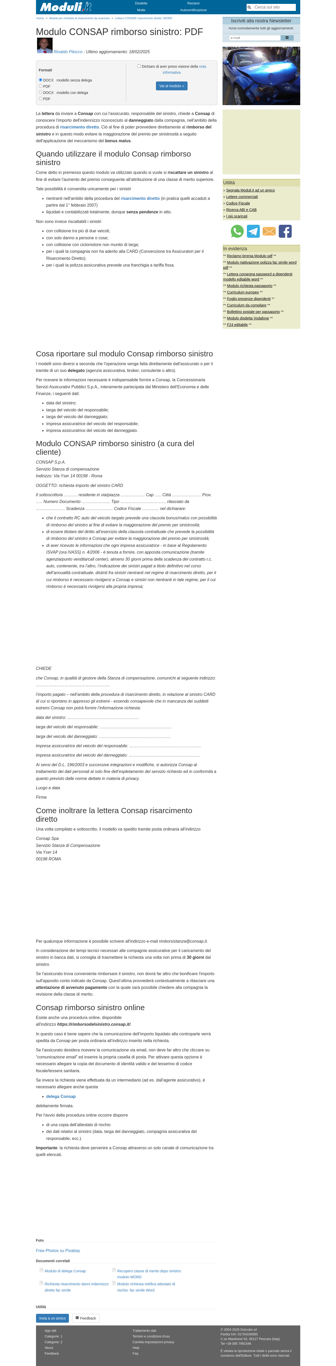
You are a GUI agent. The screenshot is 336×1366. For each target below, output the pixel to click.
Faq (135, 1353)
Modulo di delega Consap (65, 1271)
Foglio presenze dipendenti (248, 299)
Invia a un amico (52, 1318)
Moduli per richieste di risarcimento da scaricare (79, 18)
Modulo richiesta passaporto (249, 286)
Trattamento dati (144, 1331)
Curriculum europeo (243, 292)
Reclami (193, 3)
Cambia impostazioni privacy (153, 1342)
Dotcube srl (248, 1329)
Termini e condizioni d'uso (151, 1336)
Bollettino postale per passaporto (253, 312)
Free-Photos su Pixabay (58, 1250)
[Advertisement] (126, 307)
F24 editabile (237, 325)
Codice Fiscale (238, 203)
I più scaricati (236, 216)
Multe (141, 10)
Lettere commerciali (242, 197)
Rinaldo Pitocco (68, 52)
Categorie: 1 (53, 1336)
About (49, 1348)
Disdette (141, 3)
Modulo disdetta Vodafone (248, 318)
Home (40, 18)
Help (136, 1348)
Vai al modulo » (171, 86)
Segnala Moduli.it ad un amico (250, 190)
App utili (50, 1331)
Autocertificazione (193, 10)
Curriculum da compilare (246, 305)
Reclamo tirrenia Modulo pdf (249, 256)
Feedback (85, 1318)
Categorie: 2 (53, 1342)
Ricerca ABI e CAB (241, 210)
